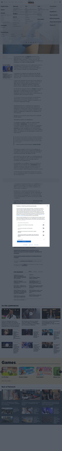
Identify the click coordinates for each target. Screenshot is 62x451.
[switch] (43, 225)
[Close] (48, 206)
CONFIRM (24, 241)
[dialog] (31, 225)
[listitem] (31, 222)
